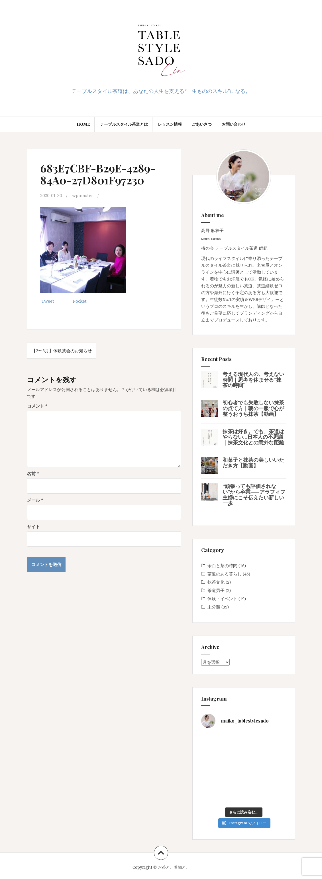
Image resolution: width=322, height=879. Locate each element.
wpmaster (82, 195)
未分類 (213, 607)
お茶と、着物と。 (174, 867)
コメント (37, 406)
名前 (33, 473)
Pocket (80, 301)
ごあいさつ (202, 124)
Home (83, 124)
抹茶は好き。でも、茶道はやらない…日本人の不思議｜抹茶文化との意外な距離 (253, 437)
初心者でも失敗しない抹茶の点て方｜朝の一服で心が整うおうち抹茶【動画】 (253, 408)
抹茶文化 (216, 582)
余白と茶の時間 (222, 565)
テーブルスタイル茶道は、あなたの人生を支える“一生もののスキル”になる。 (161, 91)
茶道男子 (216, 590)
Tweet (48, 301)
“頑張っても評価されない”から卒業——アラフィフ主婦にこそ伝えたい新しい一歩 (254, 494)
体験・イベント (222, 598)
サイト (33, 526)
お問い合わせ (234, 124)
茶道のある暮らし (224, 574)
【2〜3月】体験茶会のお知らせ (62, 350)
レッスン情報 (170, 124)
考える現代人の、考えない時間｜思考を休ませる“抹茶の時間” (253, 380)
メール (35, 500)
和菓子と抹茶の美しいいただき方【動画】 (253, 462)
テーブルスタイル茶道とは (124, 124)
